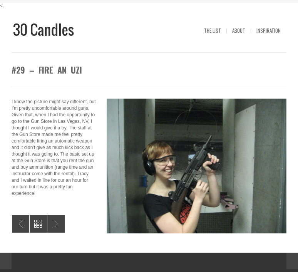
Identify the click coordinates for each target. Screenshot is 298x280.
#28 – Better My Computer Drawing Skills (56, 224)
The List (212, 30)
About (238, 30)
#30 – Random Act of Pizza (20, 224)
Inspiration (268, 30)
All (38, 224)
